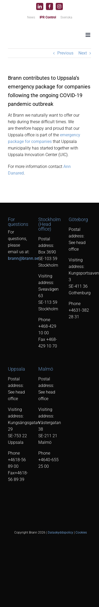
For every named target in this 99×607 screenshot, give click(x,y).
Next (82, 53)
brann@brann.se (23, 258)
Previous (65, 53)
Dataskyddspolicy (60, 532)
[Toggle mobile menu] (88, 35)
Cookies (81, 532)
